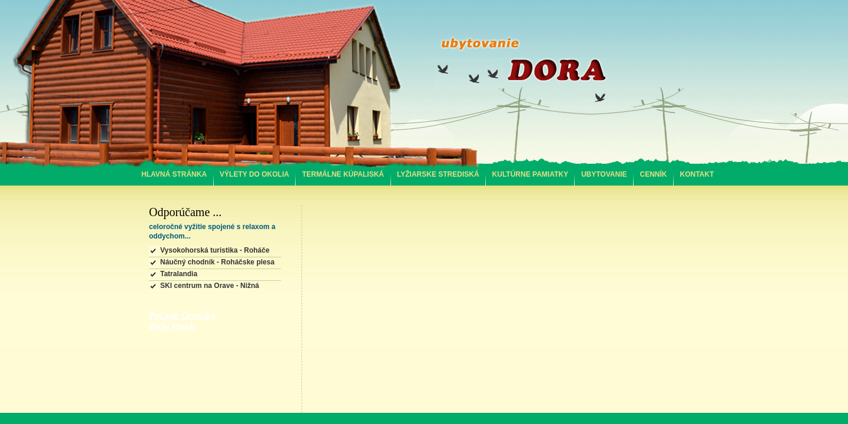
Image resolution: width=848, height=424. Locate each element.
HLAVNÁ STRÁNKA (174, 174)
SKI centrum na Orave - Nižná (209, 285)
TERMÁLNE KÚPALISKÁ (343, 174)
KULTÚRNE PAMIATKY (530, 174)
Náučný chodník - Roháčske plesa (217, 262)
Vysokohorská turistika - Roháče (215, 250)
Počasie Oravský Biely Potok (182, 320)
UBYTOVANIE (604, 174)
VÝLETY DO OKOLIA (254, 174)
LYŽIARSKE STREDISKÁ (438, 174)
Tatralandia (178, 274)
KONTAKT (697, 174)
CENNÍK (653, 174)
